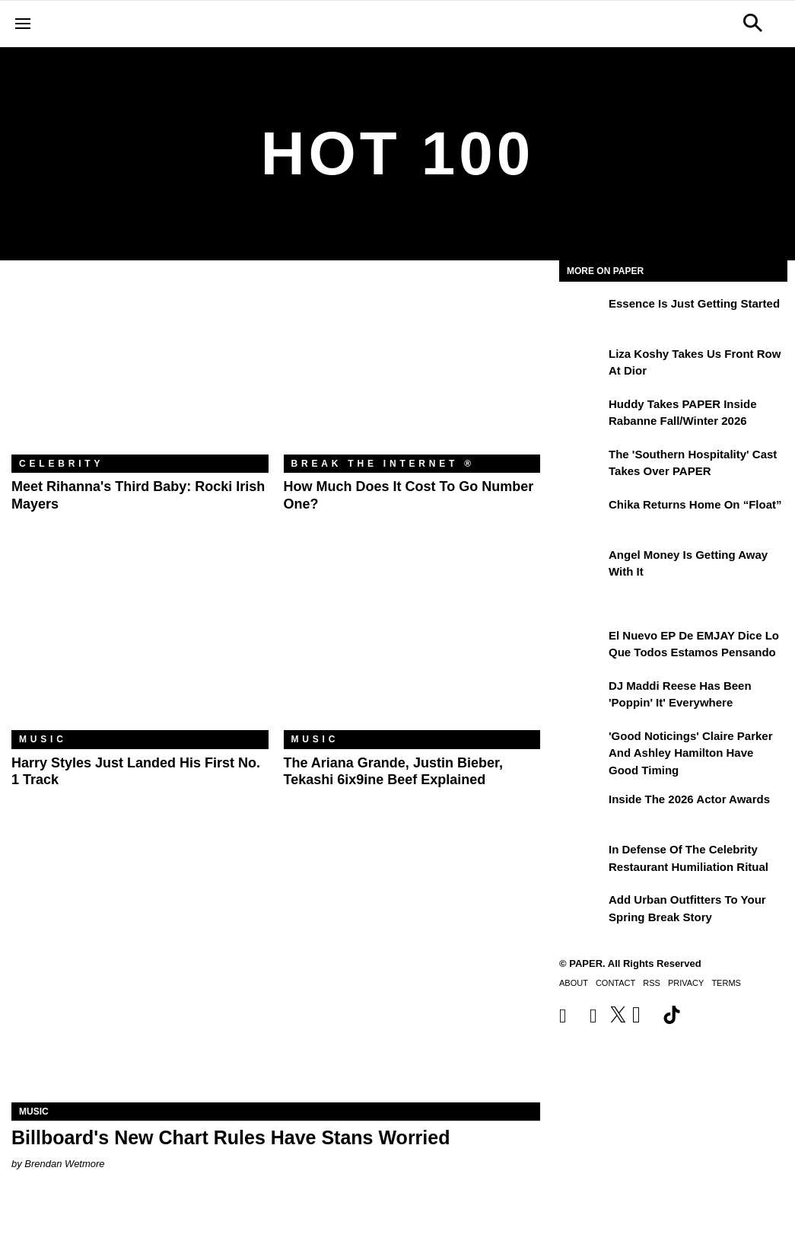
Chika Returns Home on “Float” (695, 504)
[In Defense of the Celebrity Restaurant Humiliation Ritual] (582, 860)
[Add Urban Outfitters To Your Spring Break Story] (582, 911)
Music (43, 739)
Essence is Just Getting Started (694, 303)
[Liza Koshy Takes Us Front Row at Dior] (582, 365)
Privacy (686, 982)
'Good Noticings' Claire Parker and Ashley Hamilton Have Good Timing (691, 753)
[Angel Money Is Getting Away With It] (582, 566)
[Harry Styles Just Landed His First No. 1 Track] (140, 644)
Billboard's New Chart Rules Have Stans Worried (230, 1137)
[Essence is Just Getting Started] (582, 314)
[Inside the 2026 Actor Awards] (582, 810)
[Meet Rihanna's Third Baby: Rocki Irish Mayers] (140, 369)
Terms (726, 982)
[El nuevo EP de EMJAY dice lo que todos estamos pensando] (582, 646)
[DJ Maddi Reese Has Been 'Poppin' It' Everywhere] (582, 697)
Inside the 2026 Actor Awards (689, 799)
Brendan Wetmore (64, 1163)
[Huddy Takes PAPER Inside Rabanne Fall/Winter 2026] (582, 415)
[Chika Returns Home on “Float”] (582, 515)
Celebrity (61, 463)
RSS (651, 982)
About (573, 982)
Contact (615, 982)
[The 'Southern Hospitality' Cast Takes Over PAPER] (582, 465)
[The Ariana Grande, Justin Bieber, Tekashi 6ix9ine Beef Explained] (412, 644)
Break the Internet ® (383, 463)
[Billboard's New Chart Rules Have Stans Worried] (275, 969)
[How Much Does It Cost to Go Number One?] (412, 369)
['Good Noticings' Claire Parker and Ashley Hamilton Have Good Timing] (582, 747)
